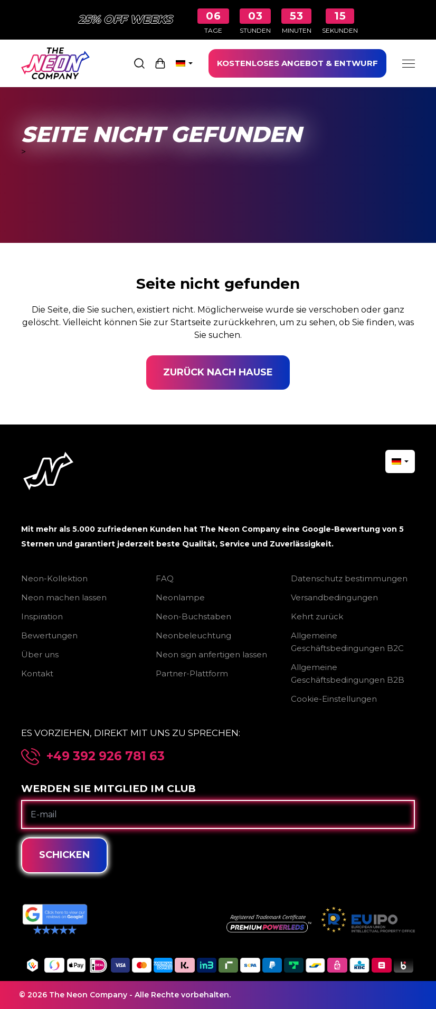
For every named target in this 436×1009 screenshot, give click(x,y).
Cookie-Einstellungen (334, 699)
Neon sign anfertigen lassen (211, 654)
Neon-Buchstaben (193, 616)
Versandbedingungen (334, 597)
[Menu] (408, 63)
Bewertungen (49, 635)
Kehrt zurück (317, 616)
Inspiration (42, 616)
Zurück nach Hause (218, 372)
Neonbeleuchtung (193, 635)
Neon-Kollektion (54, 578)
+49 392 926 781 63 (105, 756)
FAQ (165, 578)
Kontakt (37, 673)
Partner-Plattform (192, 673)
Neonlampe (180, 597)
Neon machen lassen (64, 597)
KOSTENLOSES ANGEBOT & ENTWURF (297, 63)
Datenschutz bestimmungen (349, 578)
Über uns (40, 654)
